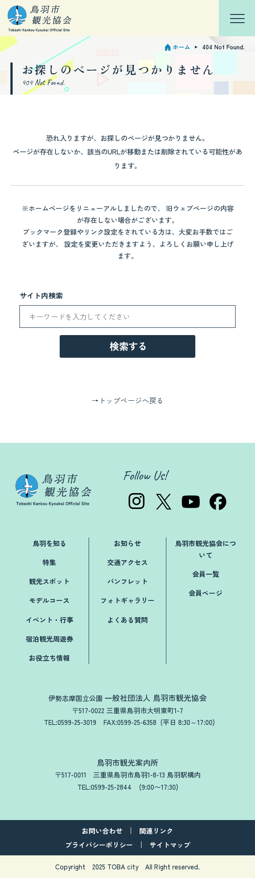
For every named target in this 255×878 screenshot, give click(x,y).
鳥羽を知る (49, 543)
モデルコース (49, 600)
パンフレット (127, 581)
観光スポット (49, 581)
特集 (49, 562)
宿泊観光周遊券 (49, 638)
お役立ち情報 (49, 657)
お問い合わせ (102, 830)
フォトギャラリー (127, 600)
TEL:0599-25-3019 (70, 722)
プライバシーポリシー (99, 844)
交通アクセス (127, 562)
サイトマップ (170, 844)
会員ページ (205, 593)
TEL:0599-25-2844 (104, 787)
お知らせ (127, 543)
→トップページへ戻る (127, 400)
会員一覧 (205, 574)
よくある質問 (127, 619)
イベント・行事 (49, 619)
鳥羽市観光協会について (205, 549)
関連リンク (156, 830)
